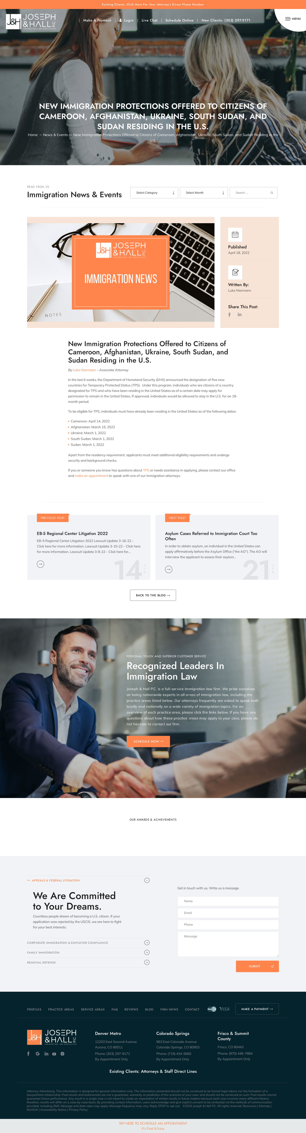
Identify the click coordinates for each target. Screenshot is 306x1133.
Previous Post (53, 518)
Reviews (131, 1009)
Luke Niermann (84, 370)
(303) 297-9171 (237, 20)
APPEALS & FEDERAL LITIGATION (57, 881)
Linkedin (46, 1053)
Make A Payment (97, 20)
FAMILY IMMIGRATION (43, 953)
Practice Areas (61, 1009)
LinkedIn (239, 314)
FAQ (115, 1009)
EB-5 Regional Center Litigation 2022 (72, 533)
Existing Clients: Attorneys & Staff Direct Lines (153, 1071)
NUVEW (32, 1110)
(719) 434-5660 (179, 1053)
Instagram (63, 1053)
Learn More (40, 564)
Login (129, 20)
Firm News (169, 1009)
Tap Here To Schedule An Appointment (153, 1125)
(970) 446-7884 (241, 1053)
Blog (149, 1009)
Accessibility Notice (53, 1110)
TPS (146, 470)
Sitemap (264, 1106)
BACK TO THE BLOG (151, 595)
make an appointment (91, 476)
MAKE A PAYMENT (255, 1009)
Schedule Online (179, 20)
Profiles (34, 1009)
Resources (249, 1106)
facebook (230, 314)
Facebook (29, 1053)
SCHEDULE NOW (146, 741)
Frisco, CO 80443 (231, 1047)
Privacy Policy (78, 1110)
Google (38, 1053)
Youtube (54, 1053)
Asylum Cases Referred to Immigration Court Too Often (211, 536)
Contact (192, 1009)
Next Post (177, 518)
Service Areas (93, 1009)
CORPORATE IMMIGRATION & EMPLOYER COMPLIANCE (68, 943)
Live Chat (149, 20)
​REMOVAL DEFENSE (42, 963)
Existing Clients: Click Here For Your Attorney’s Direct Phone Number (153, 4)
